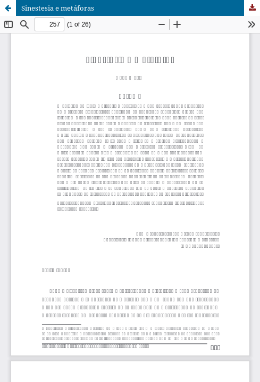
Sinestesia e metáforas (57, 8)
